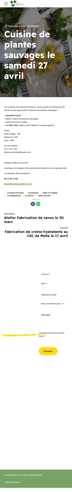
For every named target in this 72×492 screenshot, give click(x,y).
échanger (33, 193)
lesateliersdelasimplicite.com (18, 184)
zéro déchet (44, 196)
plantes (29, 196)
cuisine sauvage (15, 193)
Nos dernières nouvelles (24, 26)
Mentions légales (12, 482)
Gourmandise (14, 196)
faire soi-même (50, 193)
